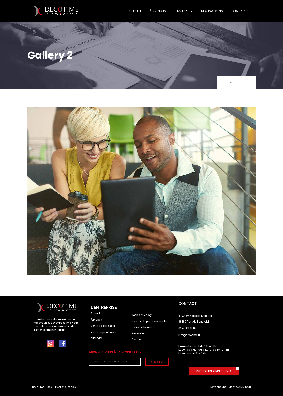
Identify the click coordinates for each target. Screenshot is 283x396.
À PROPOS (157, 11)
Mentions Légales (65, 387)
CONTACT (239, 11)
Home (228, 82)
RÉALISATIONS (212, 11)
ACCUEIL (135, 11)
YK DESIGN (245, 387)
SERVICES (183, 11)
